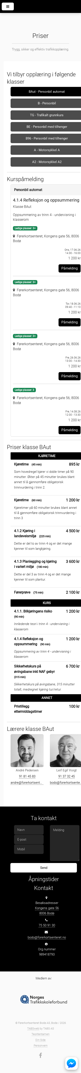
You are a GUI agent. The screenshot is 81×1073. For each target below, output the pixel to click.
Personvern (41, 1045)
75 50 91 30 (47, 925)
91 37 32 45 (66, 776)
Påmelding (69, 268)
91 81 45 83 (27, 776)
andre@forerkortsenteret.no (30, 783)
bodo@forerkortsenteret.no (47, 937)
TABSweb (33, 1028)
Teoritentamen (40, 1034)
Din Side (40, 1040)
